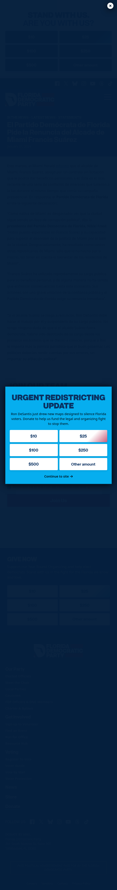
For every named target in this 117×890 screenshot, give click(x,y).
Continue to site (58, 476)
